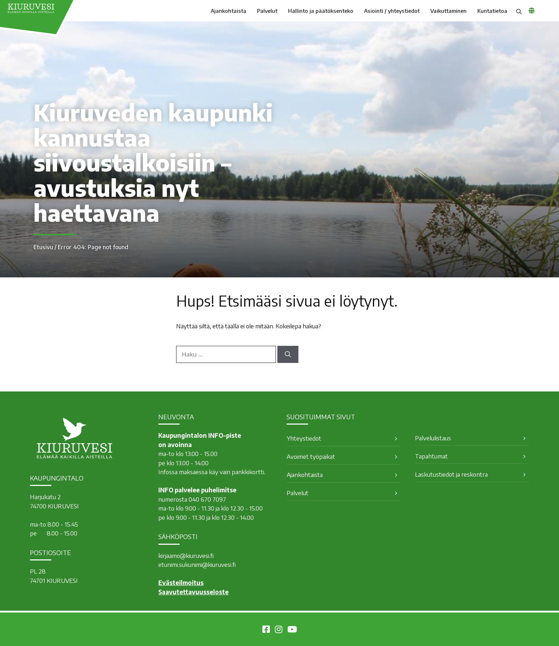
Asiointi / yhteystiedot (392, 10)
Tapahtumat (431, 456)
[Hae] (287, 354)
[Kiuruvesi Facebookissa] (266, 630)
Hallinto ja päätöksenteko (320, 10)
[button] (519, 10)
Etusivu (43, 247)
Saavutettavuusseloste (193, 592)
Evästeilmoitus (181, 582)
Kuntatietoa (492, 10)
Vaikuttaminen (448, 10)
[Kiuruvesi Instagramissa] (278, 630)
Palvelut (267, 10)
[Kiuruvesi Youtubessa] (292, 630)
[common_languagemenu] (531, 10)
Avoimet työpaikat (311, 456)
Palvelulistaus (433, 438)
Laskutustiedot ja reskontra (451, 474)
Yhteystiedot (304, 438)
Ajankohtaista (228, 10)
